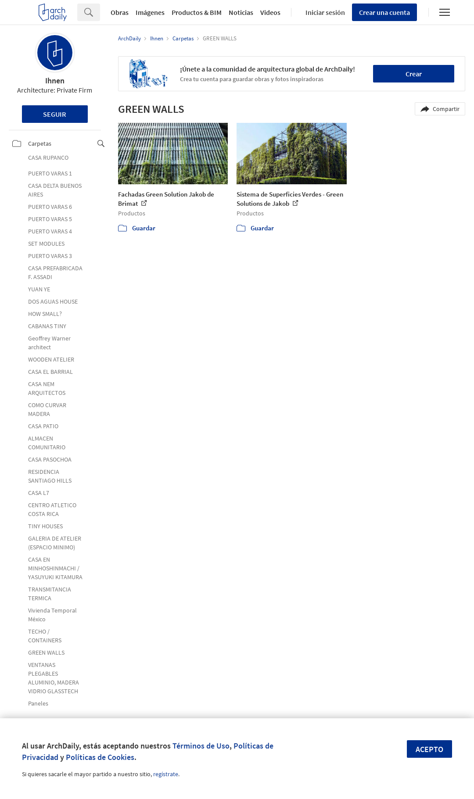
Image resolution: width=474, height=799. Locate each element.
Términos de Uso (201, 746)
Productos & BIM (197, 12)
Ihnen (55, 80)
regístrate (165, 774)
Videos (270, 12)
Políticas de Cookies (100, 757)
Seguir (54, 114)
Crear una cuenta (384, 12)
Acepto (429, 749)
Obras (120, 12)
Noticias (241, 12)
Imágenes (150, 12)
